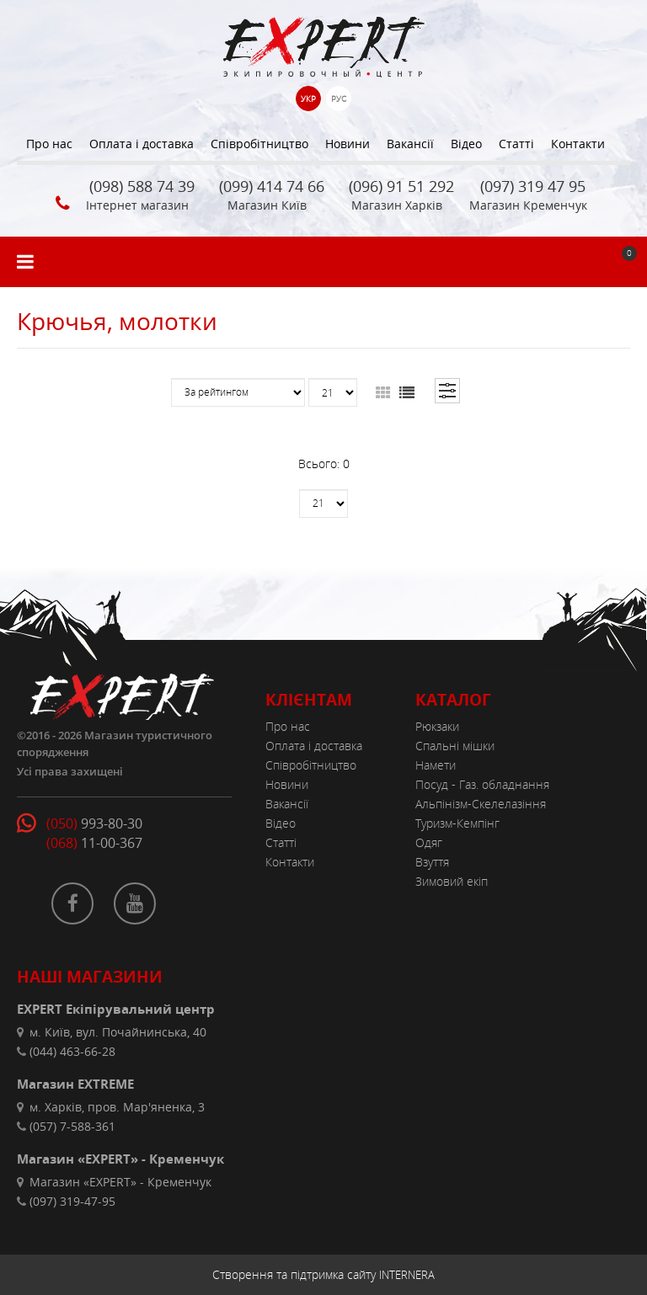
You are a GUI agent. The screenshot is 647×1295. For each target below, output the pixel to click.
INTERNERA (407, 1274)
